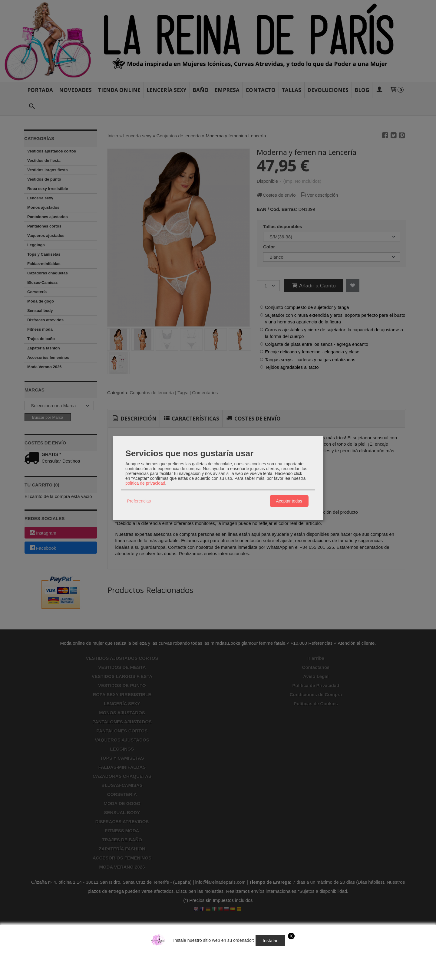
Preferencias (139, 501)
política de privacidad (145, 482)
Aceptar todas (289, 501)
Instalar (270, 940)
